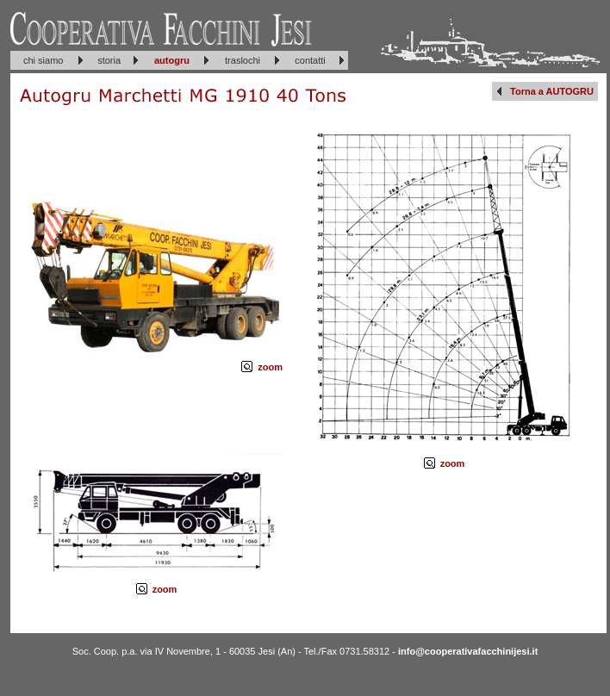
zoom (270, 367)
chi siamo (43, 60)
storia (109, 60)
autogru (172, 60)
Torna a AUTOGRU (552, 91)
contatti (310, 60)
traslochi (242, 60)
